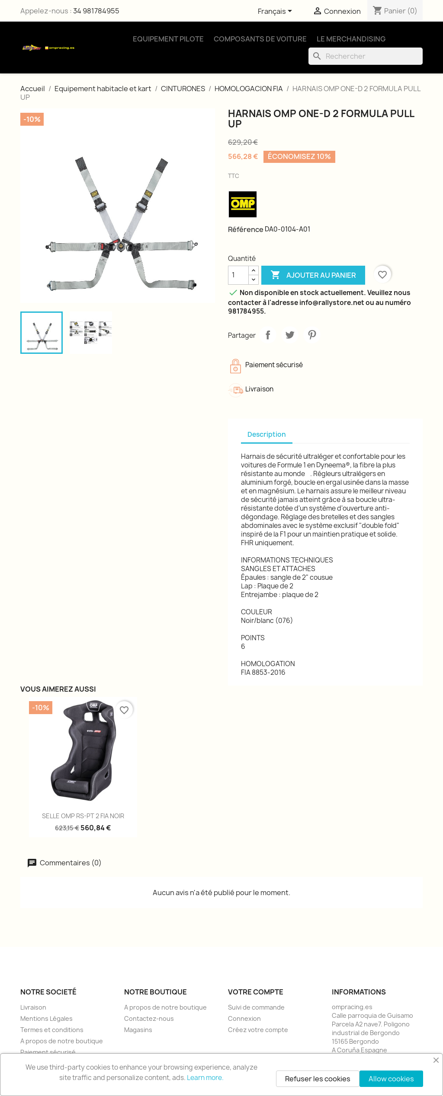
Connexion (244, 1018)
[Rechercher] (365, 56)
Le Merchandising (351, 39)
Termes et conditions (51, 1030)
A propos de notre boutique (61, 1041)
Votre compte (255, 992)
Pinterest (312, 334)
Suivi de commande (256, 1007)
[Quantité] (238, 275)
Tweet (290, 334)
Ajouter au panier (313, 275)
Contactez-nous (149, 1018)
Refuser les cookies (317, 1078)
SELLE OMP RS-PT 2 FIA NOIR (83, 816)
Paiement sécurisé (48, 1052)
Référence (245, 229)
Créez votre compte (258, 1030)
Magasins (138, 1030)
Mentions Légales (46, 1018)
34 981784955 (96, 11)
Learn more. (205, 1077)
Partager (267, 334)
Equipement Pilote (168, 39)
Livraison (33, 1007)
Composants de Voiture (260, 39)
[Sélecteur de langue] (276, 11)
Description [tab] (266, 434)
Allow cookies (391, 1078)
